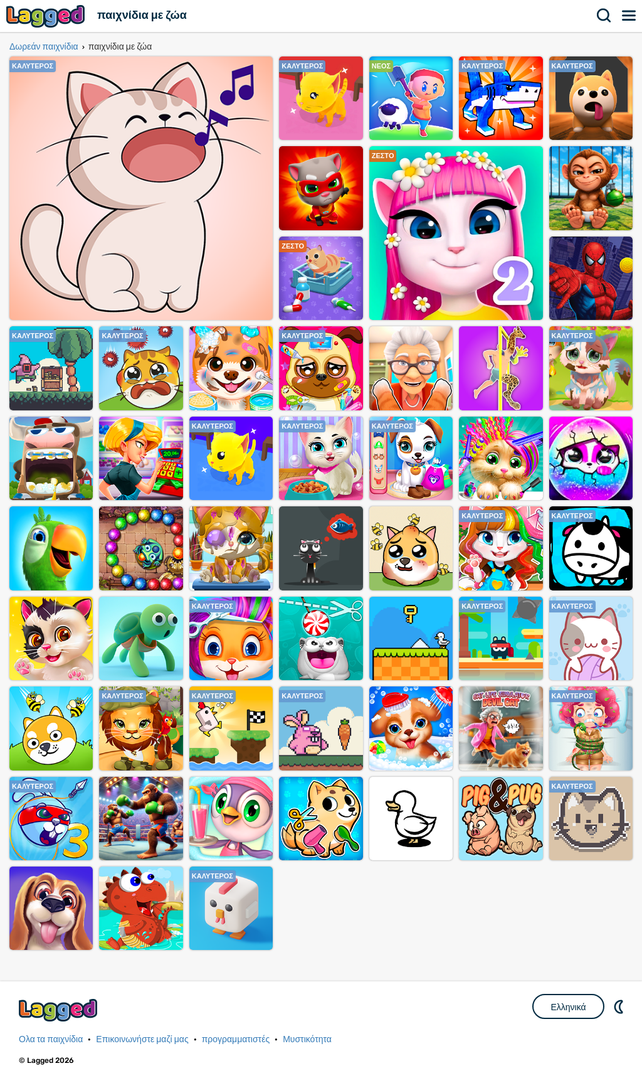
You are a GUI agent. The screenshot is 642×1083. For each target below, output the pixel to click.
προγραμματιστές (236, 1039)
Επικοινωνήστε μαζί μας (142, 1039)
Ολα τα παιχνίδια (51, 1039)
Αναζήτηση (604, 15)
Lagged (47, 16)
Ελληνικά (568, 1007)
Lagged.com (59, 1010)
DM (620, 1006)
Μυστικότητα (307, 1039)
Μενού (629, 15)
